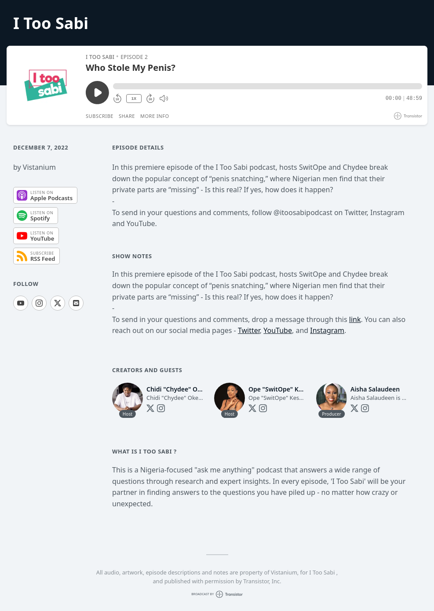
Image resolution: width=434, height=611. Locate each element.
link (355, 319)
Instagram (327, 330)
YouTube (277, 330)
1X (133, 98)
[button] (267, 86)
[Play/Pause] (46, 85)
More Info (154, 116)
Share (127, 116)
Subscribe (99, 116)
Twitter (249, 330)
